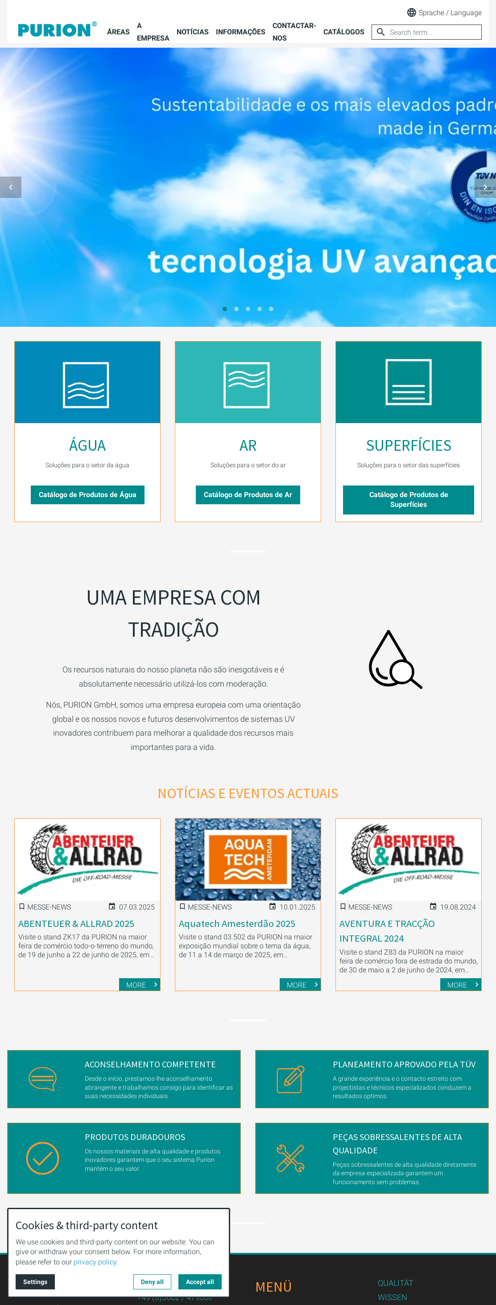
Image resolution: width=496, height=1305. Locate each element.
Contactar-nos (294, 31)
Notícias (193, 32)
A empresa (153, 31)
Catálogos (343, 32)
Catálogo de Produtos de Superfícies (408, 499)
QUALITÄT (395, 1283)
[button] (10, 187)
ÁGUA (87, 445)
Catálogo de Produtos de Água (87, 494)
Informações (240, 32)
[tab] (225, 309)
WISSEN (392, 1297)
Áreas (118, 32)
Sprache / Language (444, 12)
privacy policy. (96, 1262)
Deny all (152, 1281)
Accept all (200, 1281)
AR (248, 445)
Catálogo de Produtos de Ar (248, 494)
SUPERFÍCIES (408, 445)
